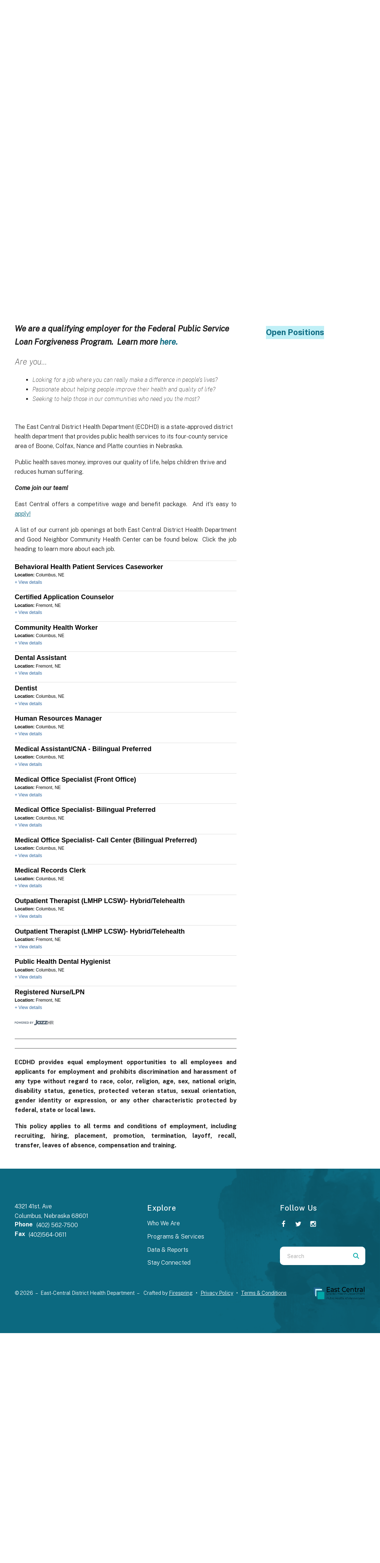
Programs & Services (175, 1236)
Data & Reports (167, 1249)
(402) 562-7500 (57, 1225)
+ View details (28, 582)
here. (169, 342)
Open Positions (295, 332)
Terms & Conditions (264, 1293)
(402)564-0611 (48, 1234)
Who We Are (163, 1223)
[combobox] (313, 1256)
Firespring (181, 1293)
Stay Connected (169, 1262)
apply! (23, 513)
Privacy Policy (216, 1293)
